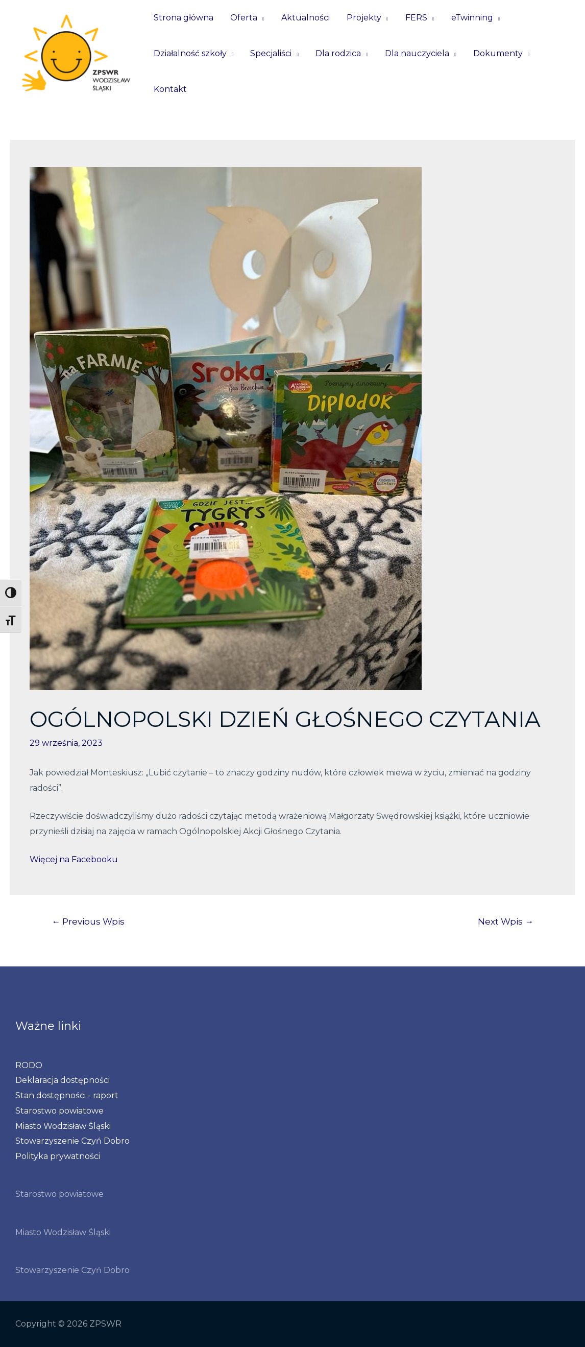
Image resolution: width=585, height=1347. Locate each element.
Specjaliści (270, 53)
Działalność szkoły (189, 53)
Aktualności (304, 17)
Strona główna (183, 17)
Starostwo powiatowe (59, 1111)
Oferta (242, 17)
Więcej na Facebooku (74, 859)
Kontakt (169, 89)
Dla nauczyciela (415, 53)
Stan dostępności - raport (66, 1095)
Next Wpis (505, 921)
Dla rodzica (336, 53)
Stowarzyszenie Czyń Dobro (72, 1141)
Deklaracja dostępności (62, 1080)
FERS (413, 17)
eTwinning (469, 17)
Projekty (362, 17)
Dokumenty (495, 53)
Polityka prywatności (57, 1156)
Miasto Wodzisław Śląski (63, 1126)
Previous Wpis (88, 921)
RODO (28, 1065)
